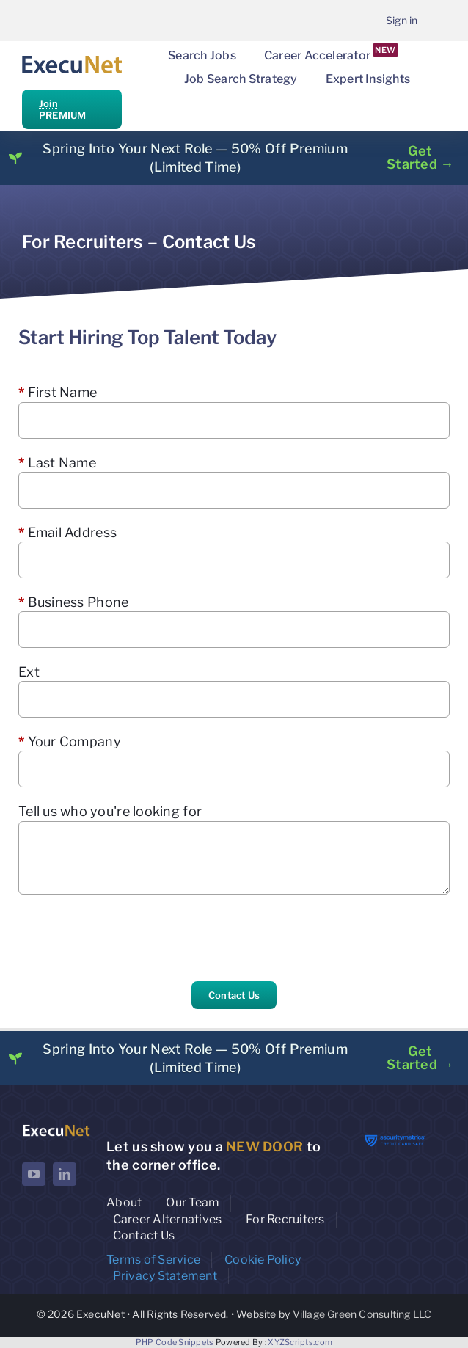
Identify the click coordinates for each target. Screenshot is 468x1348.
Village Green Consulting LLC (362, 1314)
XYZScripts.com (300, 1342)
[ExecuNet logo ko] (56, 1128)
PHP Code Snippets (175, 1342)
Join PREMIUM (62, 109)
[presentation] (129, 937)
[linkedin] (64, 1174)
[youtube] (33, 1174)
